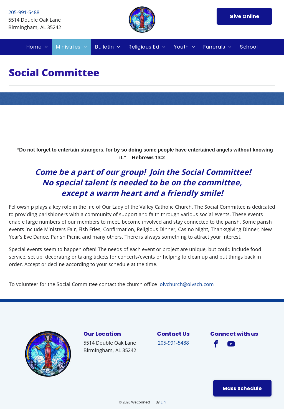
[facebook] (215, 345)
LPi (163, 402)
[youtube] (231, 345)
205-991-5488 (23, 12)
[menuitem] (37, 47)
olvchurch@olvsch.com (187, 284)
